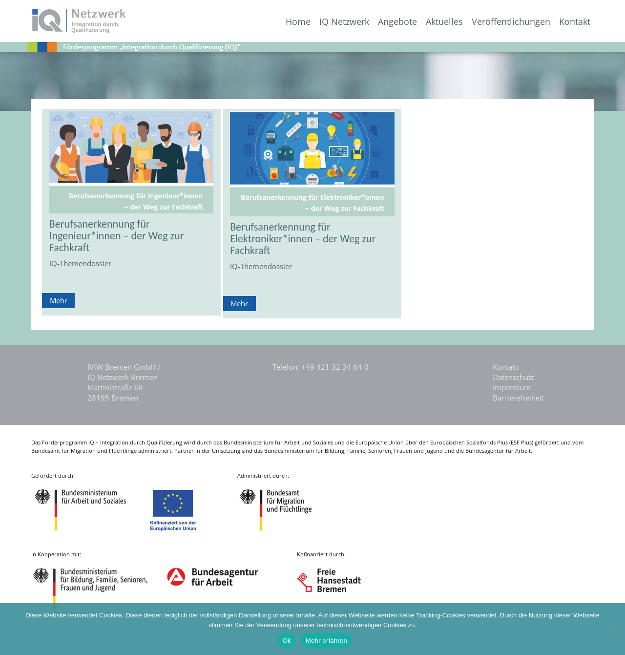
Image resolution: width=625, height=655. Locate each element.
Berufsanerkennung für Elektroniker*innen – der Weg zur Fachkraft (302, 238)
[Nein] (613, 629)
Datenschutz (513, 377)
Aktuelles (444, 21)
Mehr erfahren (326, 640)
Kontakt (574, 21)
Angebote (397, 21)
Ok (287, 640)
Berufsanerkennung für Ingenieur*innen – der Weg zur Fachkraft (116, 235)
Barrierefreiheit (518, 397)
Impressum (512, 387)
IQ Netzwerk (344, 21)
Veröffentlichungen (511, 21)
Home (298, 21)
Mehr (58, 300)
